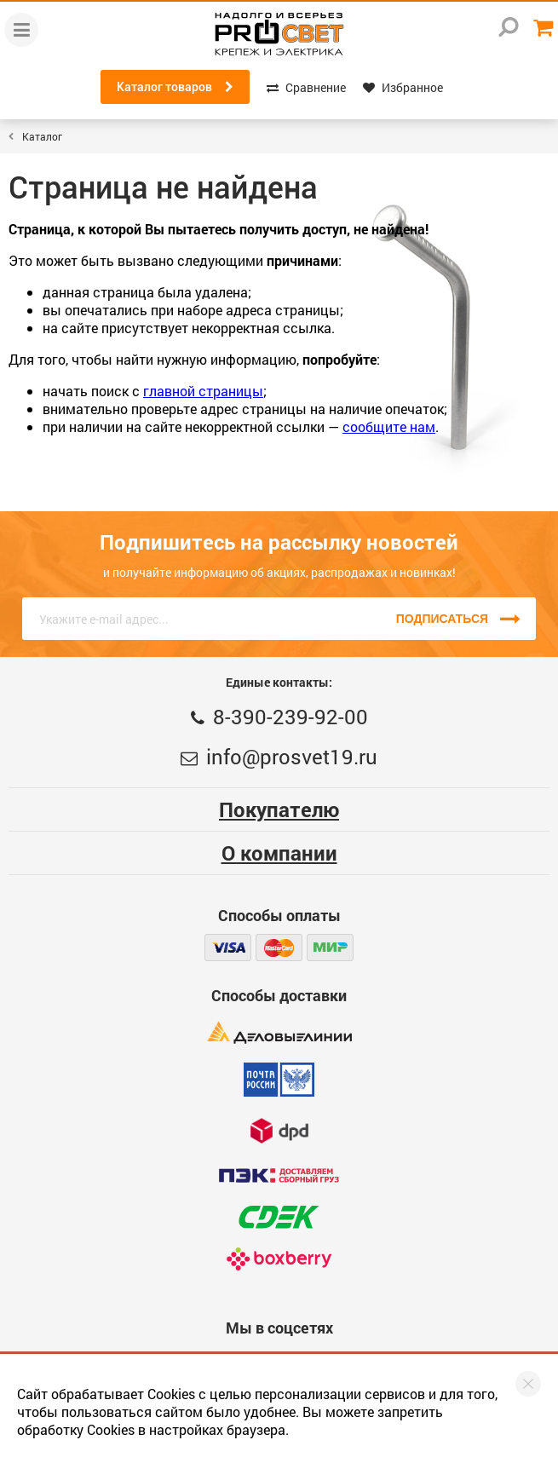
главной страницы (203, 391)
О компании (279, 853)
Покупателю (279, 809)
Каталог (42, 136)
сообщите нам (388, 426)
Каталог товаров (175, 87)
